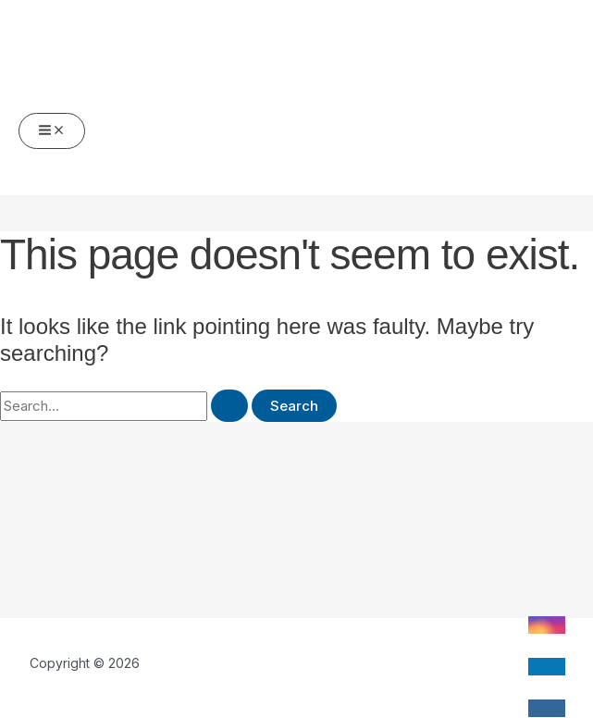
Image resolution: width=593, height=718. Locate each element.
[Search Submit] (229, 406)
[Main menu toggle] (52, 131)
